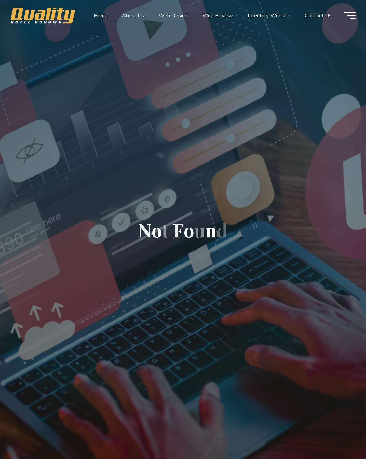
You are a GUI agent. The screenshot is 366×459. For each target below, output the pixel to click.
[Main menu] (350, 15)
